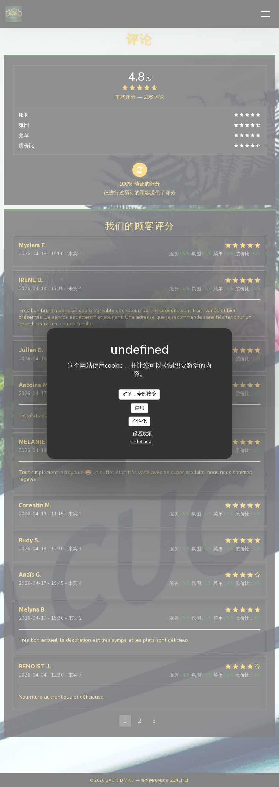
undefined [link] (140, 441)
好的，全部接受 (139, 394)
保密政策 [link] (142, 433)
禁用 (139, 407)
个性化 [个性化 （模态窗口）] (139, 421)
